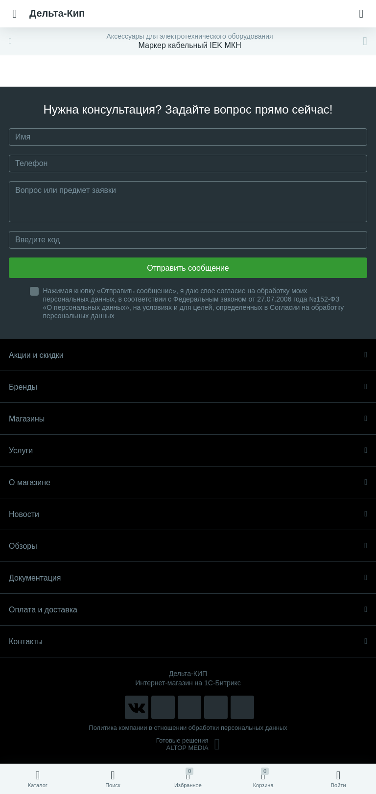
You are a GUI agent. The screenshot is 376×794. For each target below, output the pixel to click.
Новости (188, 514)
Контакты (188, 641)
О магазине (188, 482)
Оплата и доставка (188, 610)
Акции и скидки (188, 355)
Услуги (188, 450)
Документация (188, 578)
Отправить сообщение (188, 268)
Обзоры (188, 546)
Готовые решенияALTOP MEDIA (188, 744)
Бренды (188, 387)
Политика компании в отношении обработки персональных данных (188, 727)
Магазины (188, 419)
